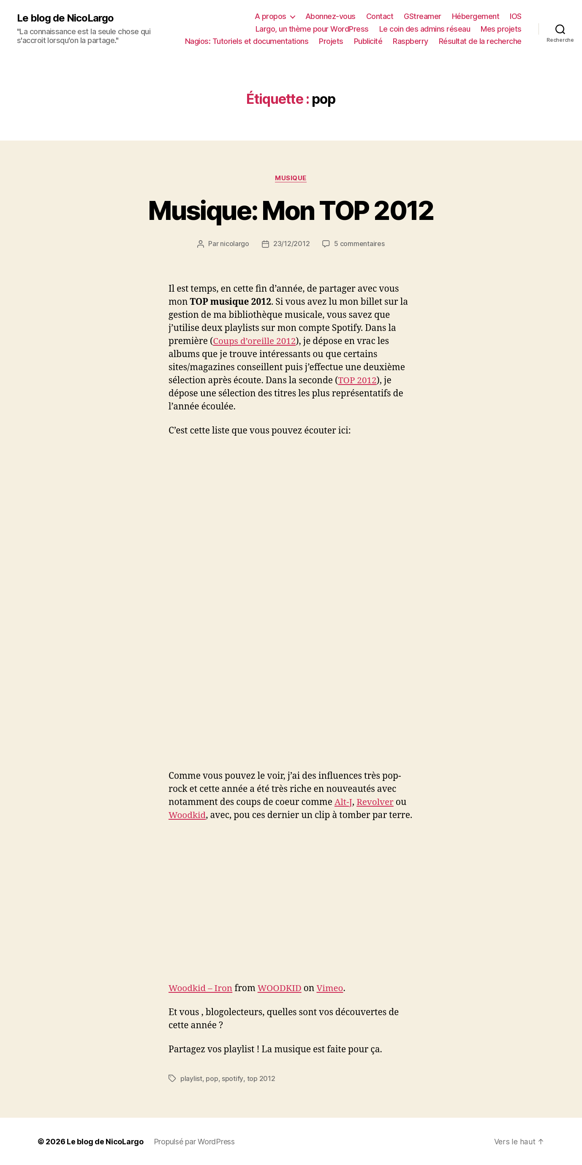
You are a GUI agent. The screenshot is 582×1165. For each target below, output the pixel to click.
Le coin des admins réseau (424, 28)
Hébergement (476, 16)
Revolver (375, 802)
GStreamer (422, 16)
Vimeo (331, 988)
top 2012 (261, 1078)
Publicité (368, 41)
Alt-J (344, 802)
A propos (270, 16)
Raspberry (410, 41)
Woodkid (188, 815)
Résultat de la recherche (480, 41)
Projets (331, 41)
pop (212, 1078)
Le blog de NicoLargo (65, 18)
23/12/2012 (291, 244)
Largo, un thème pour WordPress (312, 28)
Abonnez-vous (330, 16)
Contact (380, 16)
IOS (516, 16)
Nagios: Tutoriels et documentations (247, 41)
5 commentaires (359, 244)
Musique (291, 178)
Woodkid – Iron (201, 988)
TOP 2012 (357, 380)
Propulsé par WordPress (194, 1141)
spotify (232, 1078)
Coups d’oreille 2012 (255, 341)
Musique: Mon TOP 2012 (290, 210)
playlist (191, 1078)
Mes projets (501, 28)
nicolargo (234, 244)
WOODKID (280, 988)
